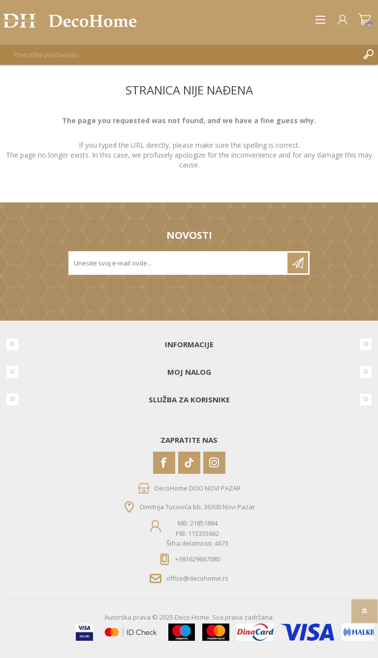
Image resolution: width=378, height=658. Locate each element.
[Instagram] (214, 463)
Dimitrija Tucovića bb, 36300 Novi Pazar (197, 506)
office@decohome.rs (197, 578)
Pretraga (368, 55)
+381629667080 (197, 559)
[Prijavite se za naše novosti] (178, 263)
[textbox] (179, 55)
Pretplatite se (297, 263)
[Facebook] (164, 463)
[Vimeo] (189, 463)
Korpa (364, 20)
